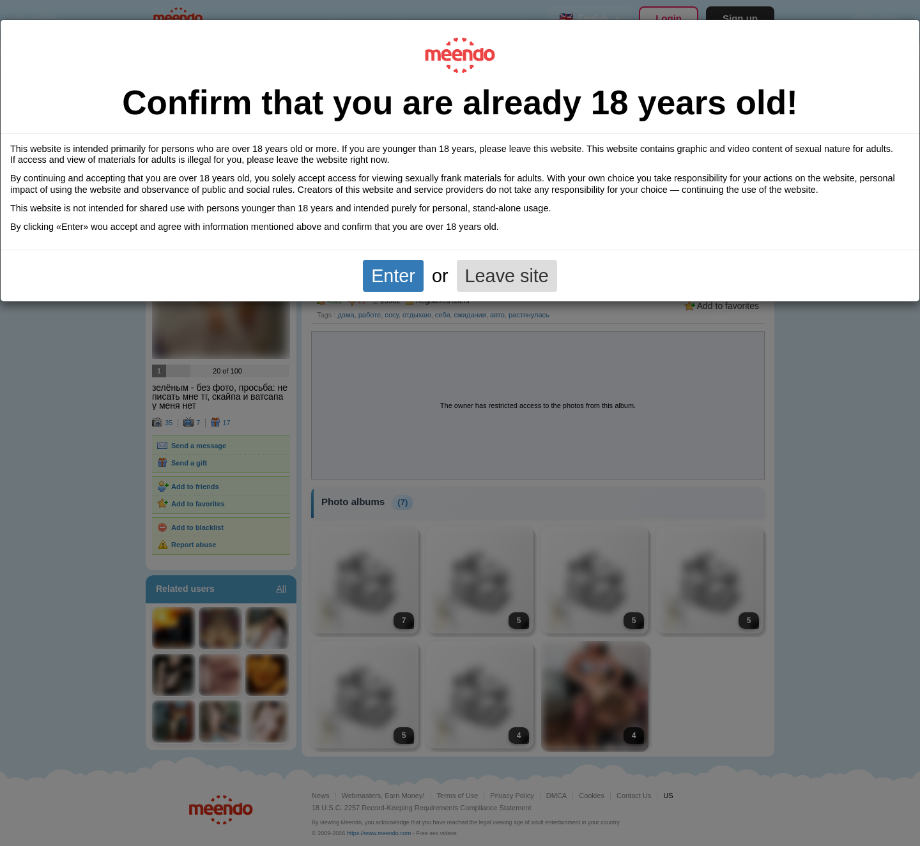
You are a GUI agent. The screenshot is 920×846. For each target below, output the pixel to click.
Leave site (507, 276)
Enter (393, 276)
